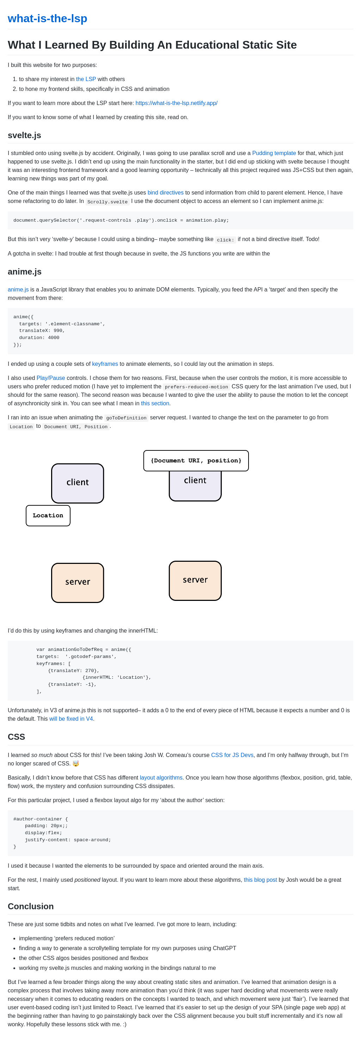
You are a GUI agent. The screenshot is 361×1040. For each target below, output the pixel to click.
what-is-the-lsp (47, 18)
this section (155, 403)
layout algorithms (161, 778)
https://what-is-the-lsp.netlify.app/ (177, 103)
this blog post (260, 880)
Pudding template (274, 153)
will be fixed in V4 (71, 719)
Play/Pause (51, 378)
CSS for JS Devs (232, 755)
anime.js (18, 290)
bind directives (166, 193)
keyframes (105, 364)
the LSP (86, 79)
